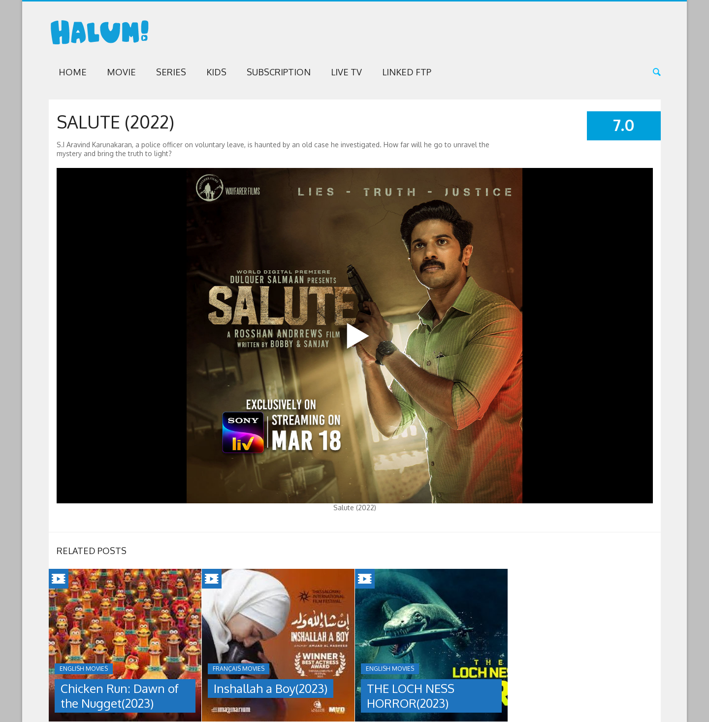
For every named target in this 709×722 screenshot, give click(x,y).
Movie (121, 71)
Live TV (346, 71)
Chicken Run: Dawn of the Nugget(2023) (120, 696)
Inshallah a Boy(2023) (270, 688)
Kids (216, 71)
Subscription (279, 71)
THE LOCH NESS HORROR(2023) (410, 696)
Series (171, 71)
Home (73, 71)
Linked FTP (406, 71)
